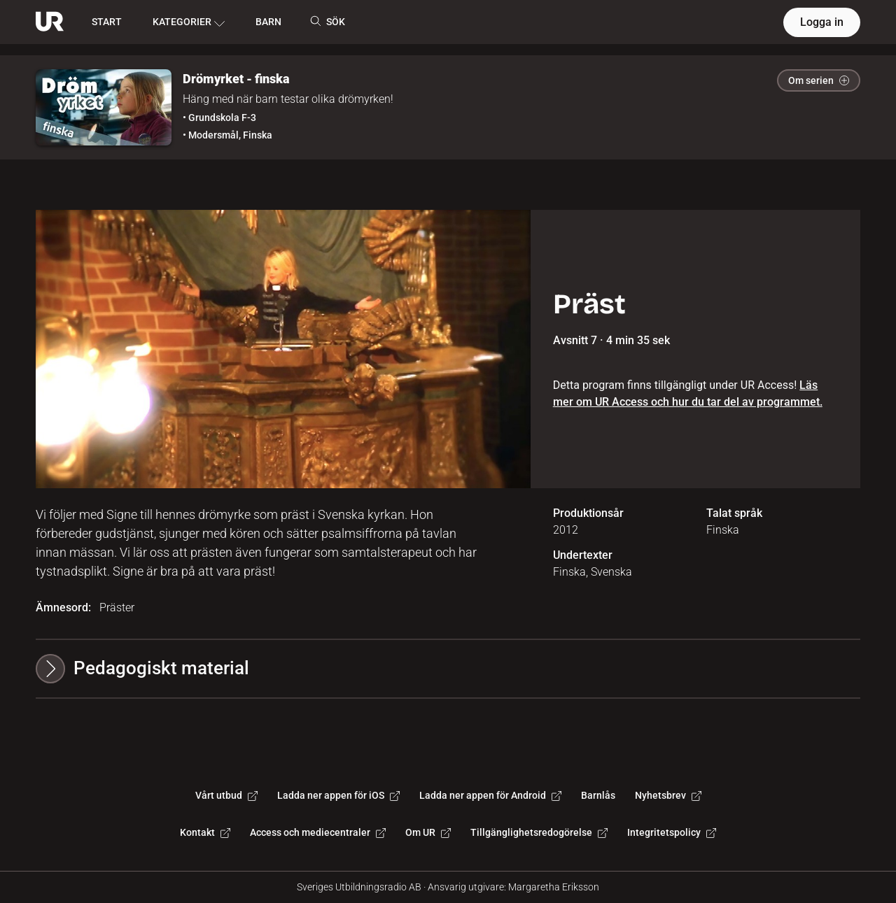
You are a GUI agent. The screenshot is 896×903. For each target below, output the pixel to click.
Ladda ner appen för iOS (338, 795)
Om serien (818, 80)
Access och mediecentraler (318, 832)
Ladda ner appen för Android (490, 795)
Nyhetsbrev (668, 795)
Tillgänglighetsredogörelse (539, 832)
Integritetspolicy (671, 832)
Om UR (428, 832)
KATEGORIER (189, 22)
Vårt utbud (226, 795)
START (107, 21)
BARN (268, 21)
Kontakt (205, 832)
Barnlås (598, 795)
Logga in (822, 22)
